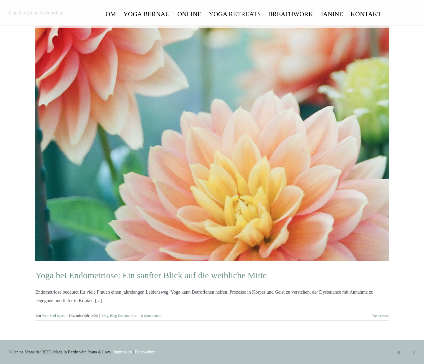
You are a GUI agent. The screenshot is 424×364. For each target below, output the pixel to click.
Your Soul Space (53, 316)
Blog (104, 316)
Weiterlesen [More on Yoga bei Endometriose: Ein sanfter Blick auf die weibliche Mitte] (380, 316)
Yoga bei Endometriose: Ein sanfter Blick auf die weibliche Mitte (151, 275)
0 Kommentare (151, 316)
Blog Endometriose (124, 316)
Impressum (123, 352)
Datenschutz (145, 352)
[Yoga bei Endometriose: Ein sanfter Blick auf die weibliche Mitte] (212, 143)
